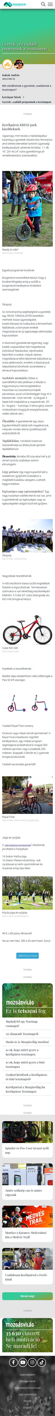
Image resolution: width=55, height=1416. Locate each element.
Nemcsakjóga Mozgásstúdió (18, 845)
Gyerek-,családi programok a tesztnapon (26, 102)
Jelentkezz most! (27, 955)
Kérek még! (27, 1296)
